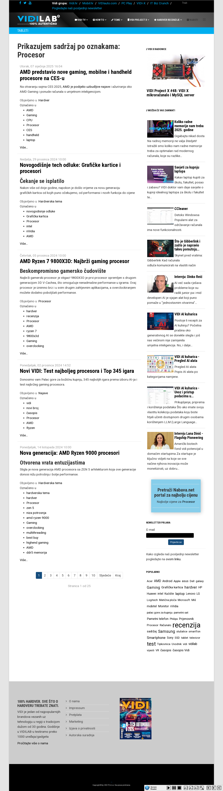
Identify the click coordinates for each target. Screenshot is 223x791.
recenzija (32, 316)
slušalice (181, 631)
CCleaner (181, 209)
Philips (174, 618)
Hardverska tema (50, 201)
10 (93, 575)
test (151, 644)
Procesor (32, 125)
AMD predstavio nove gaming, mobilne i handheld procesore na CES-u (76, 75)
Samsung (166, 631)
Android (167, 581)
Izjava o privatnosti (81, 728)
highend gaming (37, 542)
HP (200, 587)
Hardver (44, 100)
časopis (31, 413)
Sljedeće (105, 575)
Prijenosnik (186, 618)
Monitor (163, 606)
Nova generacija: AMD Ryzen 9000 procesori (70, 452)
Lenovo (190, 593)
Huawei (151, 593)
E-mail (150, 530)
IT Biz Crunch (159, 3)
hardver (31, 311)
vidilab (192, 644)
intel (29, 226)
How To (98, 19)
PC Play (126, 3)
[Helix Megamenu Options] (204, 19)
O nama (74, 701)
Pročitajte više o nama (32, 743)
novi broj (32, 408)
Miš (193, 600)
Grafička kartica (37, 216)
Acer (150, 581)
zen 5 (30, 508)
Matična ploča (167, 600)
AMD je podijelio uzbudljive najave (86, 87)
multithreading (36, 533)
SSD (177, 637)
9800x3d (32, 336)
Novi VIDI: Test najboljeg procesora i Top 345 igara (77, 371)
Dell (192, 581)
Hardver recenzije (167, 19)
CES (29, 130)
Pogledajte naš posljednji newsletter (77, 8)
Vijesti (192, 19)
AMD (29, 110)
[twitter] (24, 3)
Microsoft (184, 600)
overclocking (35, 346)
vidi (28, 403)
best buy (32, 538)
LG (198, 593)
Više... (24, 147)
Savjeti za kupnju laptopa (186, 169)
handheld (32, 135)
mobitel (152, 606)
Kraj (118, 575)
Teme (115, 19)
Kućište (169, 593)
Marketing (75, 721)
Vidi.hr (73, 3)
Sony (170, 637)
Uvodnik (177, 644)
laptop (30, 140)
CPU (29, 120)
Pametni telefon (157, 619)
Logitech (152, 600)
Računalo (165, 625)
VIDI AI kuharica (185, 314)
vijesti (150, 650)
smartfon (194, 631)
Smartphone (156, 638)
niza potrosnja (36, 513)
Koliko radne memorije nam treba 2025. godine (189, 126)
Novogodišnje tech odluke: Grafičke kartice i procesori (70, 168)
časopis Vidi (181, 650)
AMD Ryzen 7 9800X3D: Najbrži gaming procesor (74, 261)
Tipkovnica (163, 644)
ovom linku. (173, 559)
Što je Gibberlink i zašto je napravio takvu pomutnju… (187, 245)
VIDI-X (141, 3)
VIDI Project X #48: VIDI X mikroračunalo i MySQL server (170, 92)
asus (185, 581)
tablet (184, 637)
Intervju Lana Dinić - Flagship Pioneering (188, 435)
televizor (194, 637)
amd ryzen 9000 (37, 518)
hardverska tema (38, 493)
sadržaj (152, 631)
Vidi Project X (137, 19)
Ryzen (30, 428)
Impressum (76, 708)
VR (157, 650)
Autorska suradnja (81, 735)
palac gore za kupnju (159, 612)
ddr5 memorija (36, 552)
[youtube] (30, 3)
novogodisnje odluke (40, 211)
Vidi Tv (80, 19)
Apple (177, 581)
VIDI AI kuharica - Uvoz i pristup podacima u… (186, 392)
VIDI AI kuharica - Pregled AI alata (186, 359)
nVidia (30, 231)
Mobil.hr (87, 3)
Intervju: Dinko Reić (188, 277)
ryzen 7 (31, 331)
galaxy (200, 581)
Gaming (31, 115)
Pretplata (75, 715)
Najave (43, 393)
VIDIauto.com (107, 3)
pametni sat (181, 612)
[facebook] (20, 3)
